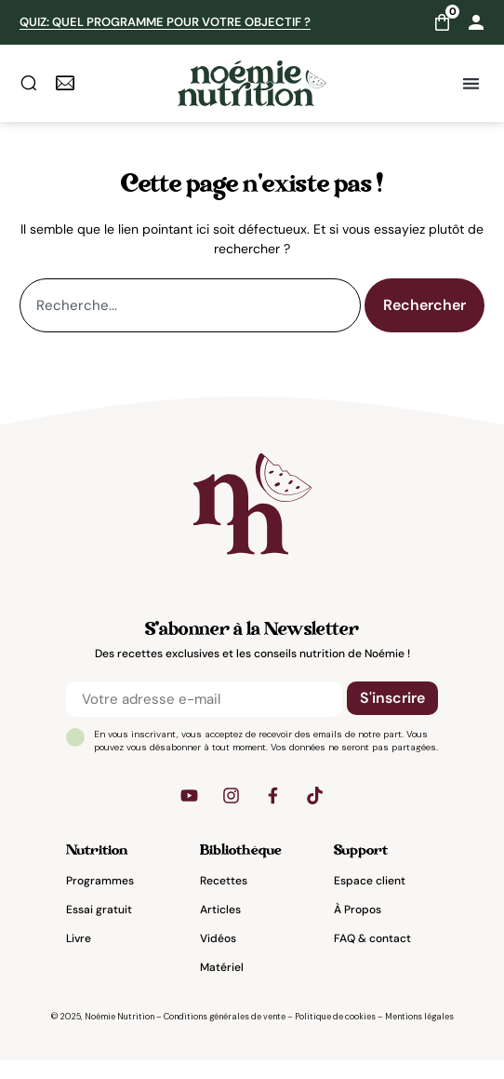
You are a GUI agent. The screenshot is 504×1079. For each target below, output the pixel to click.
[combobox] (190, 324)
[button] (471, 83)
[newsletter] (65, 83)
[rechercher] (28, 82)
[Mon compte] (476, 22)
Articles (220, 929)
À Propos (357, 929)
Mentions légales (419, 1036)
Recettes (223, 900)
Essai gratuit (99, 929)
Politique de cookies (335, 1036)
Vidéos (218, 958)
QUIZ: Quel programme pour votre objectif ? (165, 22)
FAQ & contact (372, 958)
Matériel (222, 986)
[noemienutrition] (252, 522)
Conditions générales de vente (224, 1036)
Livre (78, 958)
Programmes (100, 900)
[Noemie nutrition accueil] (252, 83)
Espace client (369, 900)
